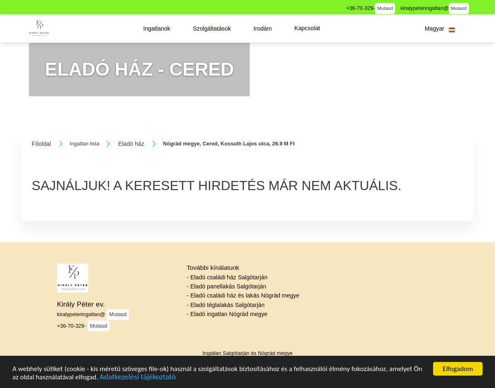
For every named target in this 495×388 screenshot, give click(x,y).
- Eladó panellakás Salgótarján (226, 286)
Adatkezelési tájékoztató (137, 377)
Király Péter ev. (81, 304)
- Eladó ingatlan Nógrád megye (227, 314)
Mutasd (385, 8)
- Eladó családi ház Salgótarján (227, 277)
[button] (157, 28)
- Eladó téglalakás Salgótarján (226, 305)
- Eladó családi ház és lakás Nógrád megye (243, 295)
